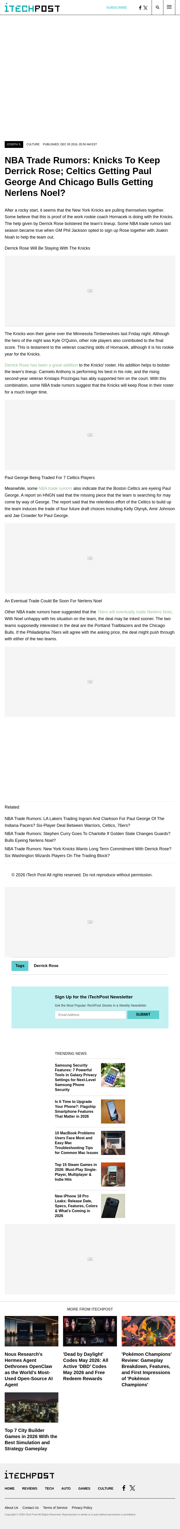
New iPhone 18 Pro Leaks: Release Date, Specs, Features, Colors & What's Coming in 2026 (76, 1206)
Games (84, 1488)
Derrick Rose (46, 965)
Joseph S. (14, 144)
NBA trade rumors (55, 488)
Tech (49, 1488)
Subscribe (116, 7)
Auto (66, 1488)
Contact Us (30, 1508)
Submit (143, 1014)
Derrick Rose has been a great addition (41, 365)
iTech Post (36, 875)
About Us (11, 1508)
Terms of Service (55, 1508)
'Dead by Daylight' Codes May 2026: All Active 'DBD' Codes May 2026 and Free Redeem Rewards (85, 1366)
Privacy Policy (82, 1508)
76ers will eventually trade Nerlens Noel (134, 612)
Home (10, 1488)
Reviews (29, 1488)
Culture (33, 144)
